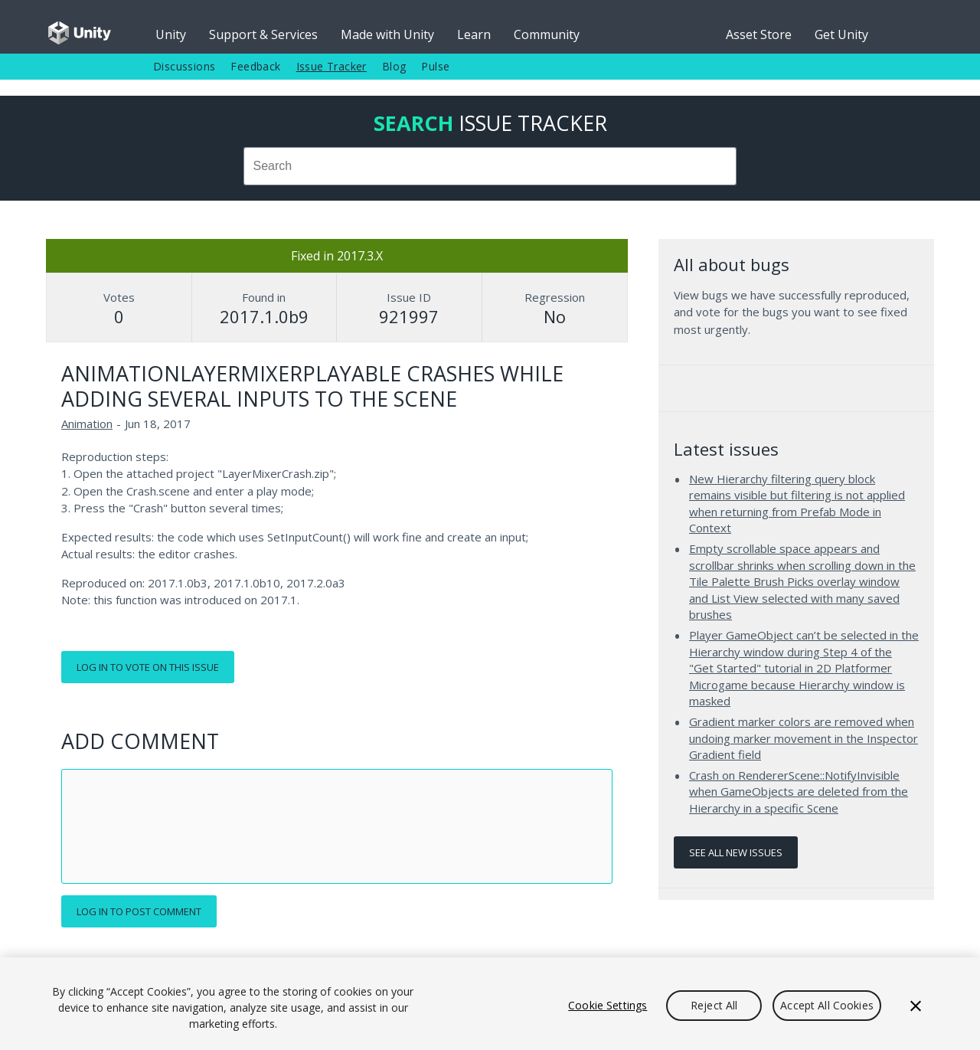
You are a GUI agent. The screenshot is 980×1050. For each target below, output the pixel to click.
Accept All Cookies (827, 1005)
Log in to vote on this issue (148, 667)
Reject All (714, 1005)
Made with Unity (387, 34)
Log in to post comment (139, 911)
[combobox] (490, 166)
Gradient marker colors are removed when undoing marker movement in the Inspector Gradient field (803, 738)
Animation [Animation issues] (87, 423)
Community (547, 34)
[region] (490, 1003)
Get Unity (841, 34)
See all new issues (735, 852)
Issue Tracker (331, 66)
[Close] (915, 1005)
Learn (474, 34)
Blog (394, 66)
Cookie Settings (607, 1005)
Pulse (435, 66)
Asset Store (759, 34)
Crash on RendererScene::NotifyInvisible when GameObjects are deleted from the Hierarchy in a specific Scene (798, 791)
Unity (170, 34)
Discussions (184, 66)
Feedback (255, 66)
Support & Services (263, 34)
